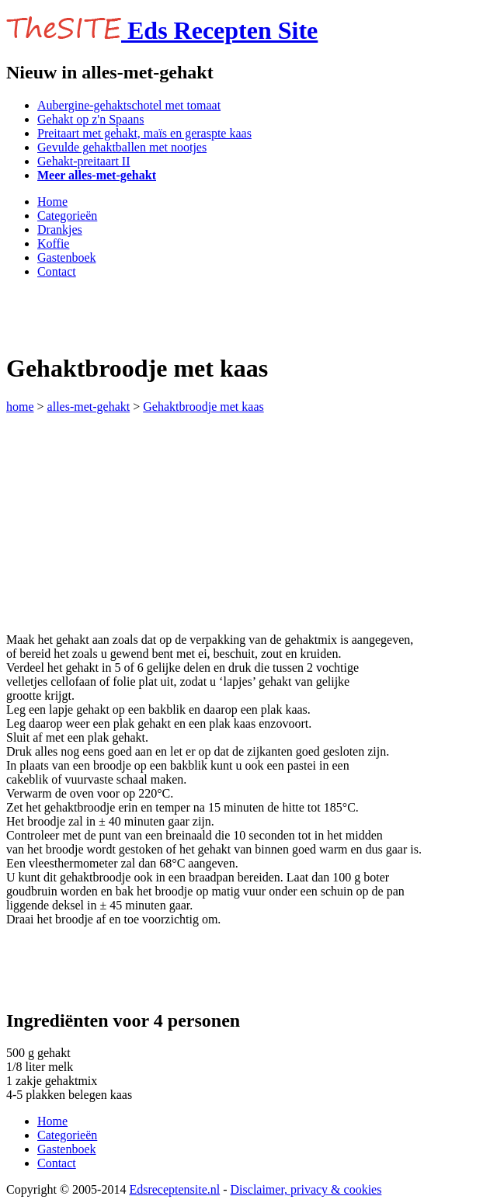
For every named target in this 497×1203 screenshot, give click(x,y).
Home (52, 201)
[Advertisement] (188, 314)
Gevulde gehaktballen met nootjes (122, 147)
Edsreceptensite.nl (174, 1189)
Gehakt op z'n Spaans (90, 119)
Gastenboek (66, 257)
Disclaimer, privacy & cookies (306, 1189)
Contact (56, 271)
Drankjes (59, 229)
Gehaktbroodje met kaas (203, 406)
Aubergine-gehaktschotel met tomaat (129, 105)
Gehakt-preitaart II (83, 161)
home (20, 406)
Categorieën (67, 215)
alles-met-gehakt (88, 406)
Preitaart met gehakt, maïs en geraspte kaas (144, 133)
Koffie (53, 243)
